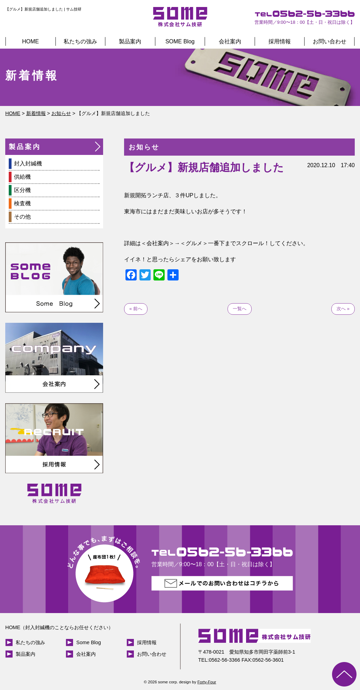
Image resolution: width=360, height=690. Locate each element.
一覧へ (239, 308)
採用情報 (279, 41)
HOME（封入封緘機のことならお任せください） (59, 627)
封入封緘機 (28, 163)
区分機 (22, 190)
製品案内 (130, 41)
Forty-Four (206, 682)
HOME (30, 41)
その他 (22, 217)
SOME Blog (180, 41)
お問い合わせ (329, 41)
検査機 (22, 203)
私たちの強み (80, 41)
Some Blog (88, 642)
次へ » (343, 308)
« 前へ (135, 308)
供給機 (22, 177)
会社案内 (230, 41)
